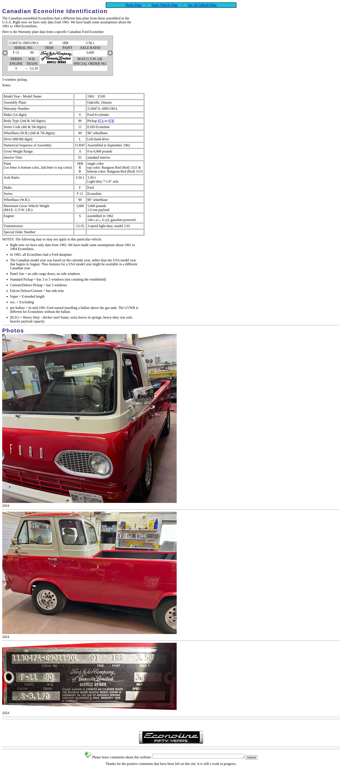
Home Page (133, 5)
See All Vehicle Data (202, 5)
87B (111, 121)
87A (101, 121)
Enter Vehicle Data (165, 5)
